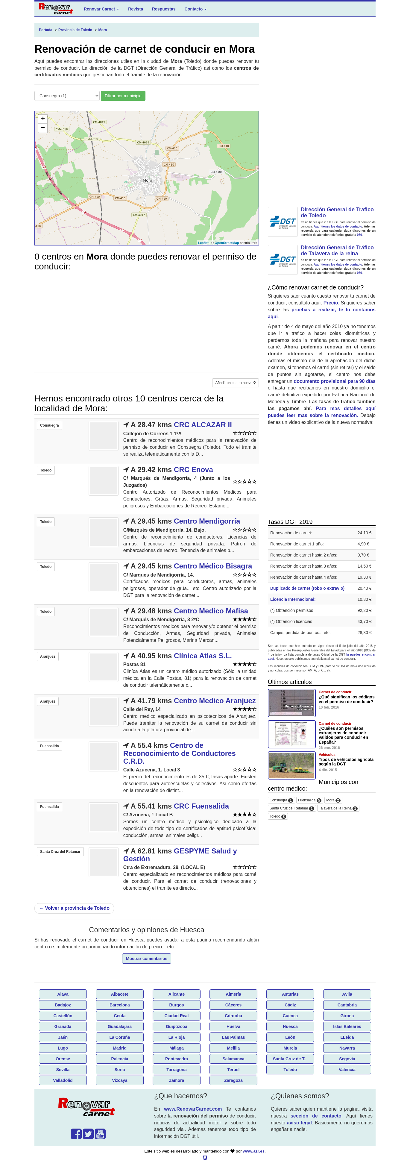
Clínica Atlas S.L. (203, 656)
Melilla (233, 1048)
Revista (135, 9)
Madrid (120, 1048)
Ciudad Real (177, 1015)
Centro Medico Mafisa (211, 611)
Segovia (347, 1058)
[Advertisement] (146, 320)
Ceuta (120, 1015)
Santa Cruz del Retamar (292, 808)
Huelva (233, 1026)
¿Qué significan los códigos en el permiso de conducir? (347, 699)
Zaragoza (233, 1080)
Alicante (176, 994)
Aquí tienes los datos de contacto (338, 226)
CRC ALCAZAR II (203, 425)
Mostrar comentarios (146, 958)
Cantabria (347, 1005)
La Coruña (119, 1037)
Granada (63, 1026)
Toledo (278, 816)
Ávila (347, 994)
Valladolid (62, 1080)
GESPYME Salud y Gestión (180, 855)
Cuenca (290, 1015)
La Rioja (176, 1037)
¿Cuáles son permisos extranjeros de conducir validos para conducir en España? (343, 735)
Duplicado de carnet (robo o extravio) (307, 588)
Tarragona (176, 1069)
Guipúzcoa (176, 1026)
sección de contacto (316, 1115)
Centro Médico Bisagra (213, 566)
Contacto (196, 9)
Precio (331, 302)
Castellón (62, 1015)
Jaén (63, 1037)
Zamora (176, 1080)
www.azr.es (254, 1151)
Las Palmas (233, 1037)
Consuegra (281, 800)
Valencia (347, 1069)
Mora (333, 800)
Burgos (176, 1005)
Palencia (119, 1058)
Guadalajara (120, 1026)
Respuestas (164, 9)
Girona (347, 1015)
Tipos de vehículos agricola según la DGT (346, 761)
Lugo (63, 1048)
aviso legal (299, 1122)
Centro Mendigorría (207, 521)
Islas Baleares (347, 1026)
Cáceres (233, 1005)
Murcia (290, 1048)
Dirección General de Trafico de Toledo (337, 213)
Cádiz (290, 1005)
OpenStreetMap (227, 243)
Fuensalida (310, 800)
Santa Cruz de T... (290, 1058)
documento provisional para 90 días (335, 381)
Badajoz (63, 1005)
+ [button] (43, 119)
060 (359, 234)
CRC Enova (193, 469)
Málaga (176, 1048)
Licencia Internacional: (293, 599)
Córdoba (233, 1015)
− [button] (43, 128)
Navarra (347, 1048)
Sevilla (62, 1069)
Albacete (119, 994)
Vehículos (327, 755)
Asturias (290, 994)
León (290, 1037)
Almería (233, 994)
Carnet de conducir (335, 692)
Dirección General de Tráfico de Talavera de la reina (337, 251)
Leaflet (203, 243)
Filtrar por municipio (123, 95)
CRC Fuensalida (201, 806)
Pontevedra (176, 1058)
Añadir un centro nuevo (235, 383)
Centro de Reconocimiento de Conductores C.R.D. (179, 753)
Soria (119, 1069)
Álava (62, 994)
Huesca (290, 1026)
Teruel (233, 1069)
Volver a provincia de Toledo (74, 908)
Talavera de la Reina (338, 808)
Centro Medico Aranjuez (215, 701)
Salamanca (233, 1058)
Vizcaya (119, 1080)
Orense (63, 1058)
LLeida (347, 1037)
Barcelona (120, 1005)
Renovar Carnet (101, 9)
